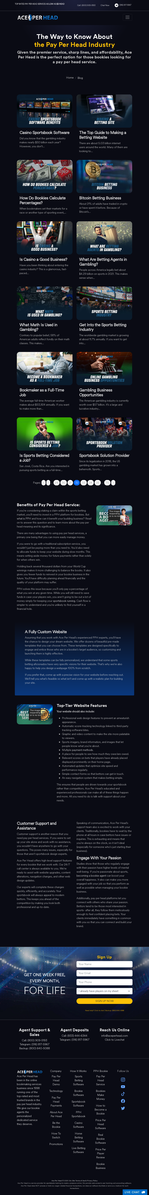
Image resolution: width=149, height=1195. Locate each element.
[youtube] (123, 1086)
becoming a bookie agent (91, 876)
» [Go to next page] (113, 483)
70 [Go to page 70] (107, 483)
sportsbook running (64, 601)
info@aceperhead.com (114, 1036)
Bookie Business (101, 1166)
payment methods (82, 750)
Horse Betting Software (78, 1137)
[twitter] (123, 1107)
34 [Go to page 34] (90, 483)
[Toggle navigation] (127, 17)
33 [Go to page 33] (83, 483)
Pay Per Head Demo (56, 1080)
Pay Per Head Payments (56, 1102)
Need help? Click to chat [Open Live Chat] (94, 1010)
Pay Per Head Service (100, 1080)
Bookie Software (78, 1093)
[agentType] (104, 991)
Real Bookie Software (100, 1139)
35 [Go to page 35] (97, 483)
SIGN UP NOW (105, 1001)
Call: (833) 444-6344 (74, 1036)
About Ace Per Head (56, 1114)
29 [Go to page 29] (56, 483)
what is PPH (24, 518)
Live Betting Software (78, 1150)
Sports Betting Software (78, 1080)
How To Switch (56, 1135)
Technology (56, 1091)
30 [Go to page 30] (63, 483)
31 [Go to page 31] (70, 483)
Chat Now (105, 5)
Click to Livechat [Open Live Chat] (114, 1040)
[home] (70, 78)
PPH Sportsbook (78, 1114)
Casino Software (78, 1125)
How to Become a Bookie (100, 1109)
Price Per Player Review (100, 1153)
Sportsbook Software (78, 1104)
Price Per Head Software (100, 1124)
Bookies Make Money (100, 1095)
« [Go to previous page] (43, 483)
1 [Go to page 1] (48, 483)
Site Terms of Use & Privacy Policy (85, 1180)
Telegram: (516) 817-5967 (34, 1044)
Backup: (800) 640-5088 (114, 1010)
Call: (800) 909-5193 (86, 5)
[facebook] (123, 1100)
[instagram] (123, 1079)
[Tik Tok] (123, 1093)
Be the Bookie (56, 1125)
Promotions (56, 1144)
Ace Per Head (57, 1180)
